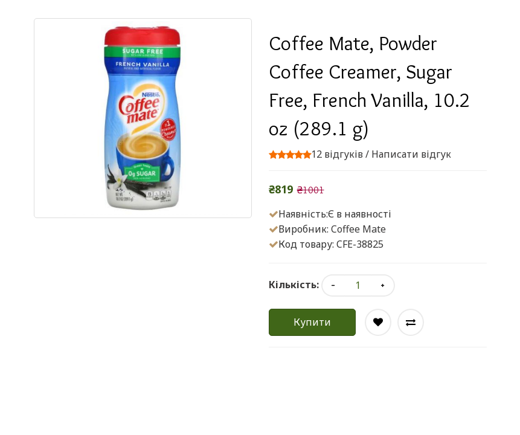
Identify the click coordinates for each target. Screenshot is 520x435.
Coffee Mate (358, 229)
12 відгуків (337, 154)
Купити (312, 322)
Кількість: (294, 284)
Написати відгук (411, 154)
